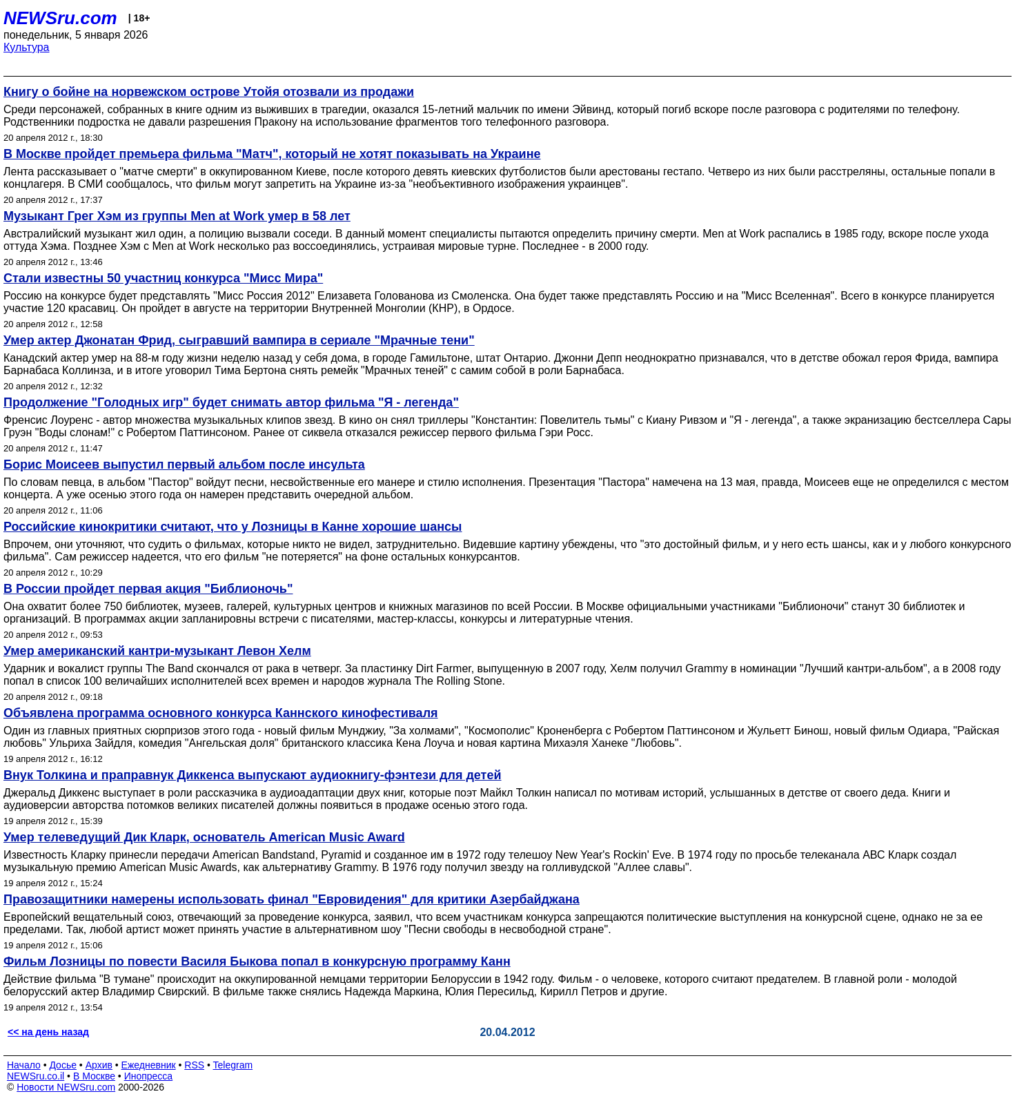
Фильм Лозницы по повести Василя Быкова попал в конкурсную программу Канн (257, 961)
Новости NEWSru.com (66, 1087)
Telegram (233, 1065)
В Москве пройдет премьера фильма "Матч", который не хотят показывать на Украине (272, 154)
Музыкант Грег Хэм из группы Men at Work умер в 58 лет (177, 216)
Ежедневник (148, 1065)
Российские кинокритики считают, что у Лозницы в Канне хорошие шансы (232, 527)
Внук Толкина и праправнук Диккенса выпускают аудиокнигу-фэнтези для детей (252, 775)
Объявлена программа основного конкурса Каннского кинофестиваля (220, 713)
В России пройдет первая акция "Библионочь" (148, 589)
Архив (99, 1065)
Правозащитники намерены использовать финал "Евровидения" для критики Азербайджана (291, 899)
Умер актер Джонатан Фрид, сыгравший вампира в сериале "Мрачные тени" (239, 340)
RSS (194, 1065)
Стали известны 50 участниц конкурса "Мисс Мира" (163, 278)
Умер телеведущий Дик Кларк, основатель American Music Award (204, 837)
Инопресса (148, 1076)
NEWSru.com (60, 18)
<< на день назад (48, 1031)
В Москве (94, 1076)
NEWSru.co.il (35, 1076)
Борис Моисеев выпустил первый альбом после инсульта (184, 464)
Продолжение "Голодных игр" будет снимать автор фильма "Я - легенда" (231, 402)
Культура (26, 47)
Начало (24, 1065)
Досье (63, 1065)
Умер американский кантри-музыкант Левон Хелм (157, 651)
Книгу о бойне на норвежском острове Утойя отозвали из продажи (208, 92)
